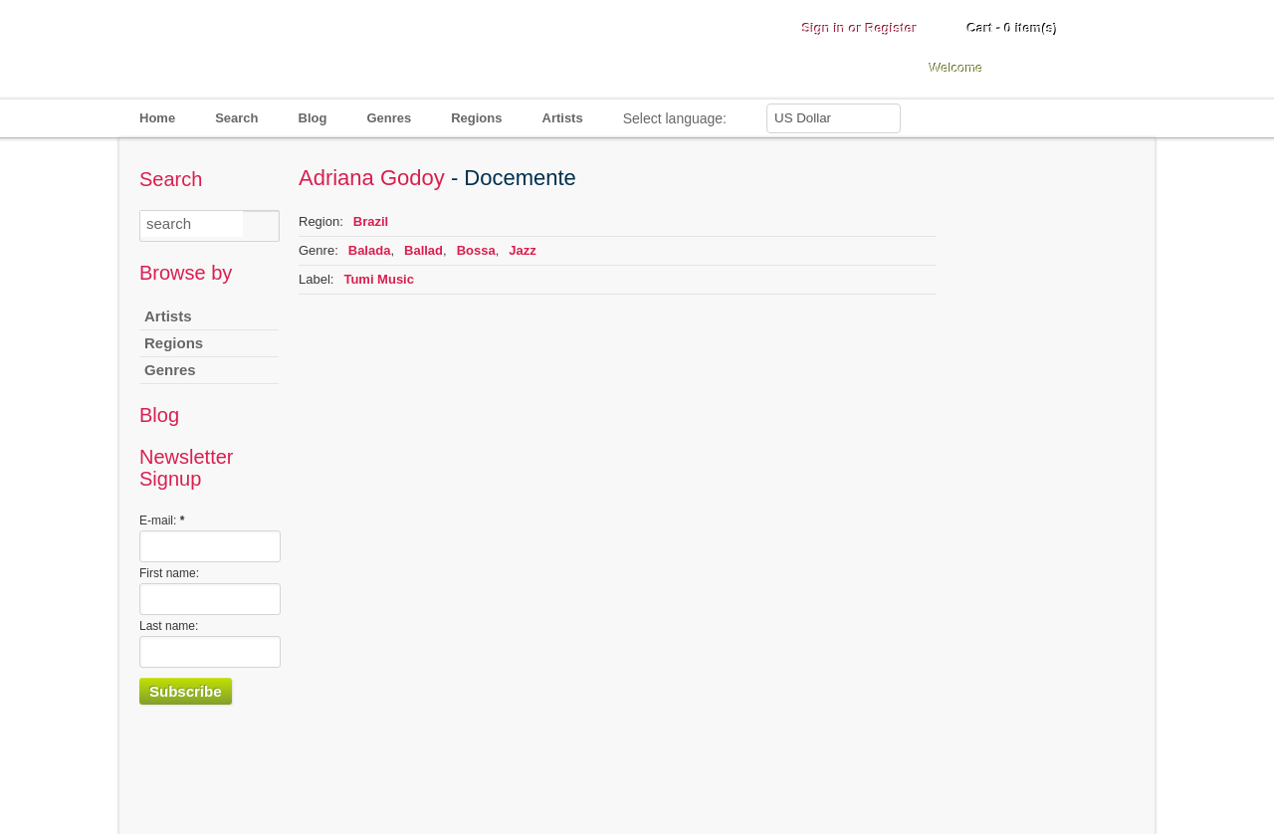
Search (236, 117)
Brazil (370, 221)
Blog (313, 117)
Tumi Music (378, 279)
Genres (388, 117)
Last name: (168, 626)
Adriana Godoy (372, 177)
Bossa (476, 250)
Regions (476, 117)
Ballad (423, 250)
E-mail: (161, 520)
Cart (1012, 28)
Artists (562, 117)
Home (157, 117)
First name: (169, 573)
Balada (369, 250)
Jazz (522, 250)
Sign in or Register (860, 28)
